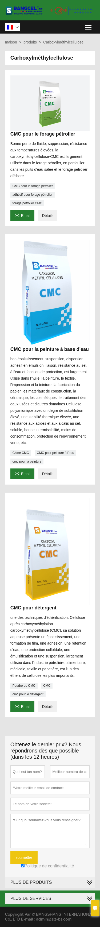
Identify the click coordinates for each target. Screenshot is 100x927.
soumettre (24, 857)
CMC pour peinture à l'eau (55, 453)
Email (22, 215)
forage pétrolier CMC (27, 203)
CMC (46, 686)
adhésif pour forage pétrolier (33, 195)
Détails (48, 215)
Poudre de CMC (24, 686)
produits (30, 42)
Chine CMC (21, 453)
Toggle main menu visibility (88, 25)
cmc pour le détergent (28, 694)
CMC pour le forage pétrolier (33, 186)
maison (11, 42)
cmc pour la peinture (27, 461)
